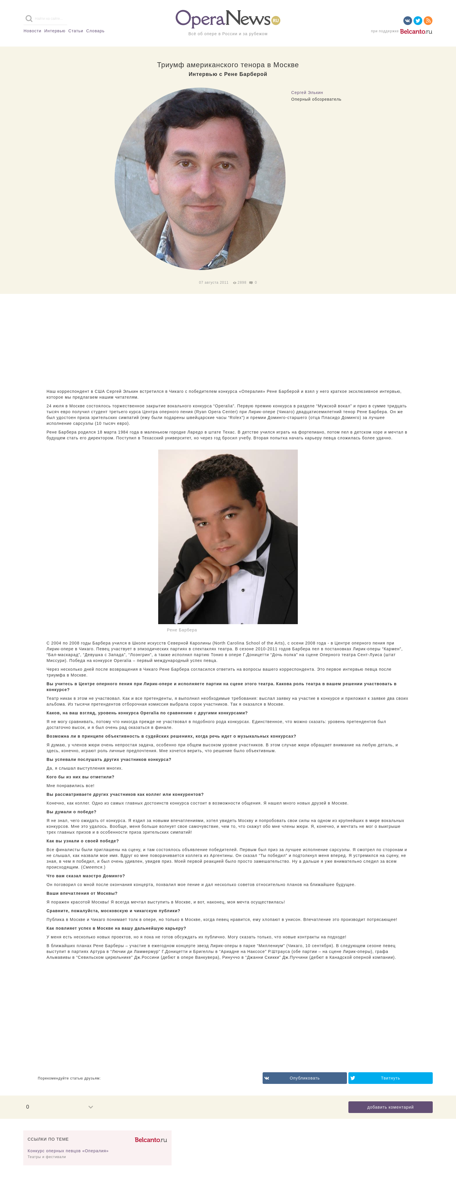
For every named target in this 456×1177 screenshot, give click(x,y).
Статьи (75, 31)
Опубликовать (305, 1078)
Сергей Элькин (307, 92)
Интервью (54, 31)
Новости (32, 31)
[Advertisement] (228, 342)
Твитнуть (390, 1078)
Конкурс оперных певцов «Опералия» (68, 1150)
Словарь (95, 31)
